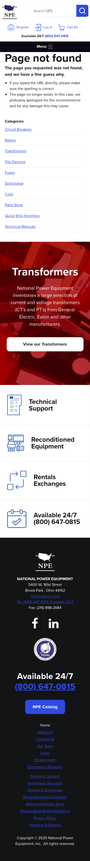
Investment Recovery (45, 783)
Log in (43, 27)
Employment (45, 760)
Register (18, 27)
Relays (10, 140)
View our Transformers (45, 344)
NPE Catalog (45, 707)
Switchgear (14, 183)
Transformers (15, 151)
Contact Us (45, 739)
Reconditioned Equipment (40, 443)
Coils (9, 194)
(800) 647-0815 (57, 36)
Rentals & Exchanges (45, 790)
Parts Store (14, 205)
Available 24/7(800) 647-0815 (43, 518)
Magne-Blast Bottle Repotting (45, 811)
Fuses (10, 172)
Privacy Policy (45, 818)
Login (45, 753)
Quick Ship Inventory (22, 215)
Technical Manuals (20, 226)
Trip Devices (15, 162)
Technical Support (32, 405)
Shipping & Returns (45, 825)
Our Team (45, 746)
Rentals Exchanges (36, 480)
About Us (45, 732)
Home (45, 725)
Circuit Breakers (18, 129)
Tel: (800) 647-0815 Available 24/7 (45, 602)
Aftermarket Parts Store (45, 804)
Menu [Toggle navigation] (45, 47)
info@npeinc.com (45, 596)
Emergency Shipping (45, 767)
